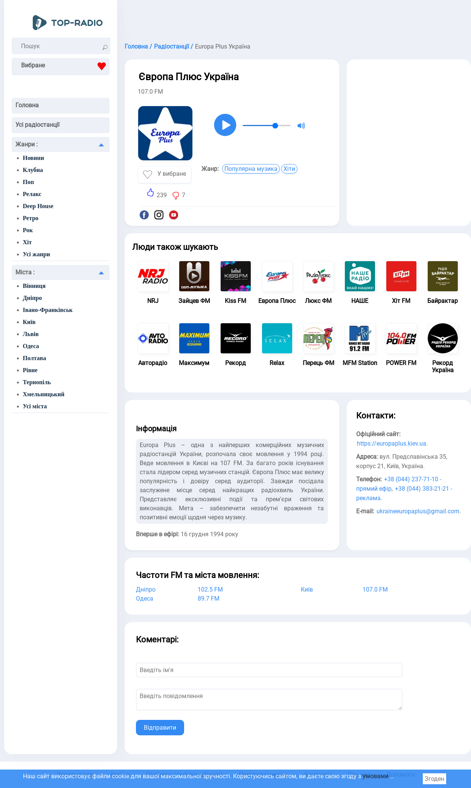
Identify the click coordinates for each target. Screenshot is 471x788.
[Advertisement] (298, 19)
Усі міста (35, 406)
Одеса (31, 346)
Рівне (30, 370)
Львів (31, 334)
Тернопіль (37, 382)
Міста (25, 272)
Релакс (32, 194)
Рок (28, 230)
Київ (29, 322)
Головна (27, 105)
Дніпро (32, 298)
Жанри (26, 144)
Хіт (27, 242)
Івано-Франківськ (48, 310)
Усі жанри (36, 254)
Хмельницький (44, 394)
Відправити (160, 727)
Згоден (434, 778)
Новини (33, 158)
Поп (28, 182)
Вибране (65, 66)
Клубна (33, 170)
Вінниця (34, 286)
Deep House (38, 206)
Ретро (31, 218)
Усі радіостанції (37, 124)
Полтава (34, 358)
